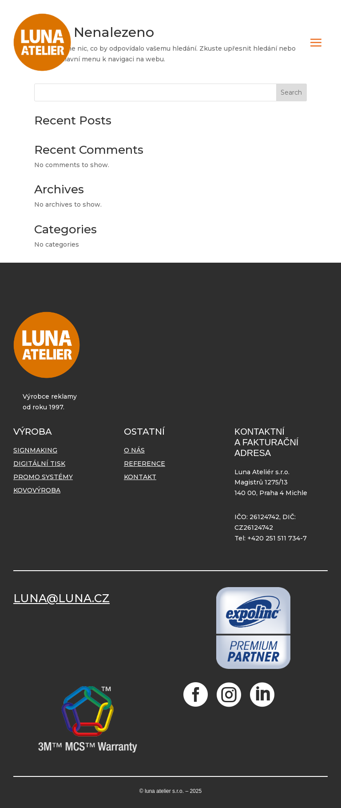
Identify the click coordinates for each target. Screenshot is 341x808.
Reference (144, 464)
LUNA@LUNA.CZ (61, 598)
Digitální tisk (39, 464)
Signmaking (35, 450)
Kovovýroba (36, 490)
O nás (134, 450)
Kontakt (140, 477)
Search (291, 92)
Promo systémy (43, 477)
